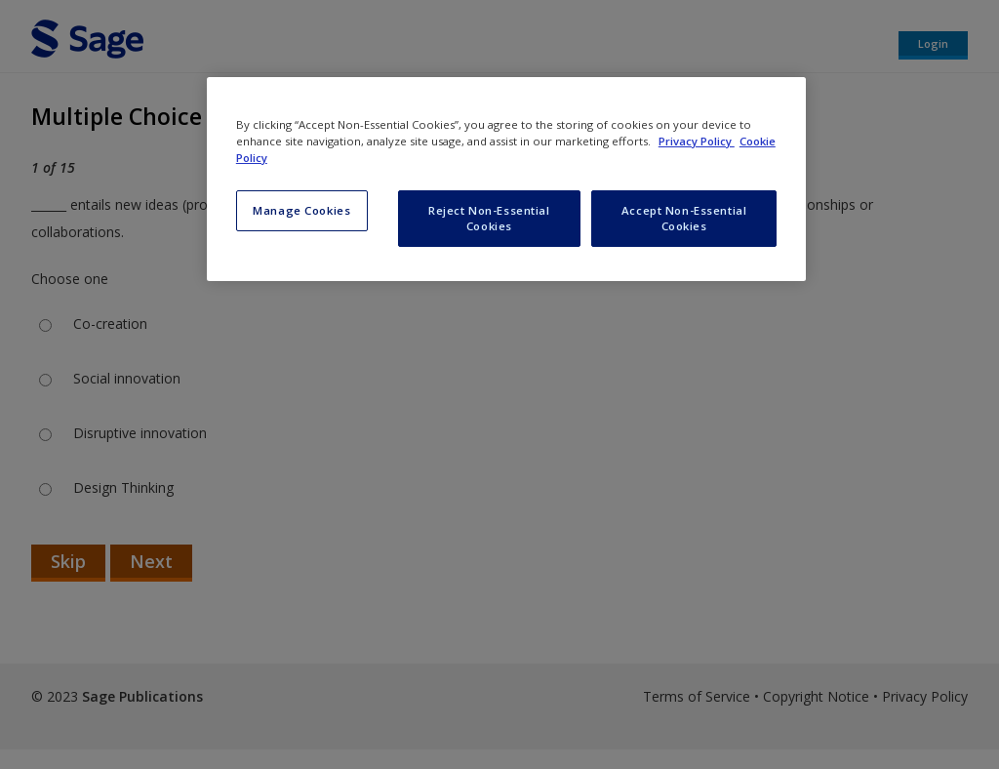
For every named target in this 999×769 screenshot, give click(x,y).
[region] (506, 179)
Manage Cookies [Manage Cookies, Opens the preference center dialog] (301, 210)
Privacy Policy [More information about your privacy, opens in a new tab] (697, 141)
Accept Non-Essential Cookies (683, 218)
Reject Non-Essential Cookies (488, 218)
